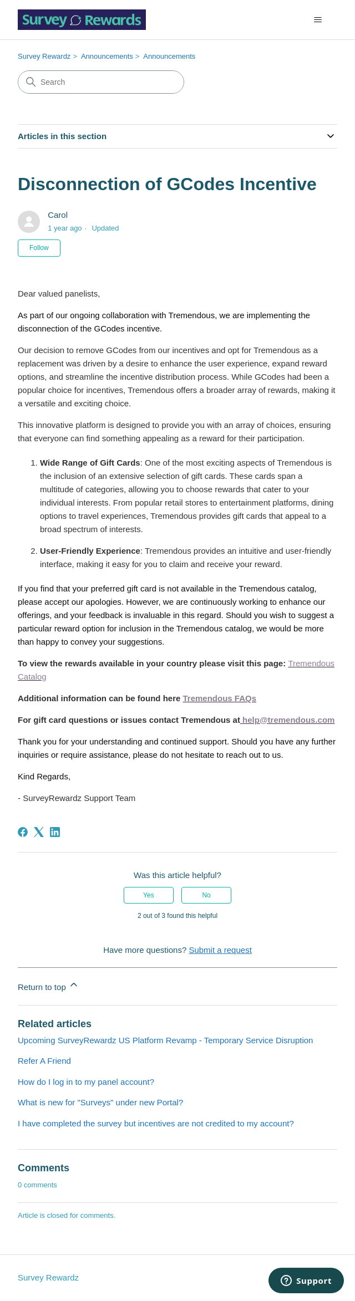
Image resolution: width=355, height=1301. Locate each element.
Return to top (48, 985)
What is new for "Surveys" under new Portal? (100, 1102)
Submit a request (220, 950)
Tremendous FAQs (220, 698)
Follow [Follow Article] (39, 248)
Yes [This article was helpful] (148, 895)
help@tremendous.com (288, 720)
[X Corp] (39, 832)
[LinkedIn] (55, 832)
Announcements (107, 56)
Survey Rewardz (44, 56)
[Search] (101, 82)
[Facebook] (23, 832)
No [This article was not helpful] (206, 895)
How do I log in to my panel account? (86, 1081)
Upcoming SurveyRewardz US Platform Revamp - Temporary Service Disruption (165, 1040)
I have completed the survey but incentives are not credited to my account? (156, 1123)
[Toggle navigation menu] (317, 20)
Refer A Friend (44, 1060)
